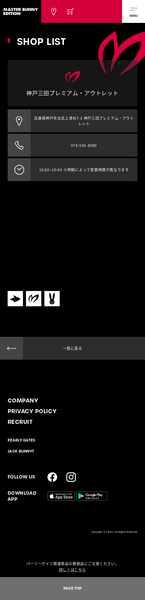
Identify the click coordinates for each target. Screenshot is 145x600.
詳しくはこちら (72, 570)
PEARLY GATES (21, 440)
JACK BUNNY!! (21, 451)
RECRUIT (20, 422)
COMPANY (23, 400)
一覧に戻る (72, 348)
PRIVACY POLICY (32, 411)
